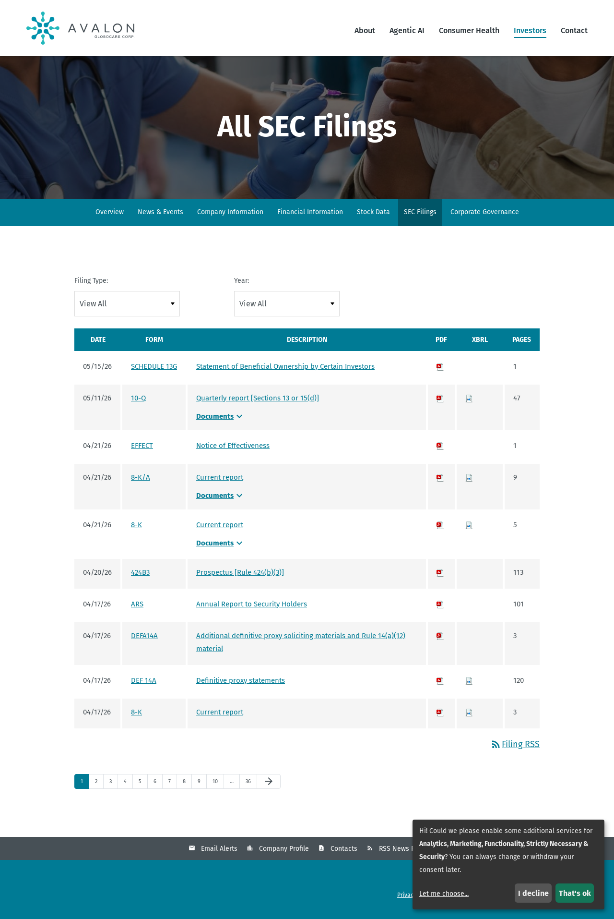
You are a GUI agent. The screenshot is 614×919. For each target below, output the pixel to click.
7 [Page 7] (172, 785)
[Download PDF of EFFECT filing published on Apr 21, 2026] (440, 447)
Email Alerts (219, 850)
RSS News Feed (402, 850)
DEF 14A (143, 681)
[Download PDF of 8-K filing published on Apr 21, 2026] (440, 526)
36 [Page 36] (250, 785)
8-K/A (140, 478)
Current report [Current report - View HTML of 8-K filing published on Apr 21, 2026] (219, 526)
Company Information (230, 213)
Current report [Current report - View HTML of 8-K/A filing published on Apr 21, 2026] (219, 478)
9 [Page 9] (202, 785)
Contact (574, 30)
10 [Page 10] (217, 785)
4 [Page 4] (128, 785)
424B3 (140, 573)
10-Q (138, 399)
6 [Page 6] (158, 785)
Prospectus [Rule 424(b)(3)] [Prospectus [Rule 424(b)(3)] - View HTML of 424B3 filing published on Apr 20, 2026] (240, 573)
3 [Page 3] (113, 785)
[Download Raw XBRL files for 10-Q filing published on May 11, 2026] (469, 399)
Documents (220, 417)
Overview (109, 213)
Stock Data (373, 213)
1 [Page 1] (84, 785)
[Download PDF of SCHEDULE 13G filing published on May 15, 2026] (440, 367)
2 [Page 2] (99, 785)
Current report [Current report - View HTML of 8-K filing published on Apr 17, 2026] (219, 713)
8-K (136, 526)
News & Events (160, 213)
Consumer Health (469, 30)
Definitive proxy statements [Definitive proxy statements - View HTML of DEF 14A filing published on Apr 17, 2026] (240, 681)
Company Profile (284, 850)
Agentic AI (407, 30)
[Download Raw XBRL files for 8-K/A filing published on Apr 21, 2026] (469, 478)
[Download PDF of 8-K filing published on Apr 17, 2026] (440, 713)
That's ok (575, 893)
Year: (241, 282)
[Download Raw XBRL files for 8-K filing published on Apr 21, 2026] (469, 526)
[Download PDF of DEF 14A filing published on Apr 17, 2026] (440, 681)
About (364, 30)
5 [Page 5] (143, 785)
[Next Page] (269, 783)
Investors (530, 30)
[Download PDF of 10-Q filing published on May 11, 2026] (440, 399)
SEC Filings (420, 213)
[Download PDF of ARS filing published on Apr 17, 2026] (440, 605)
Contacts (344, 850)
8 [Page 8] (187, 785)
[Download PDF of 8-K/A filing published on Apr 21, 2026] (440, 478)
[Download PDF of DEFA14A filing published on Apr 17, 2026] (440, 637)
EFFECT (142, 447)
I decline (533, 893)
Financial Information (310, 213)
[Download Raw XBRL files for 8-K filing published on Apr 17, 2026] (469, 713)
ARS (137, 605)
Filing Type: (91, 282)
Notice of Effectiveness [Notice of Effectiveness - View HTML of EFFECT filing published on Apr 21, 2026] (233, 447)
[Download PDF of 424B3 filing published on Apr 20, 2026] (440, 573)
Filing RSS (515, 745)
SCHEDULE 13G (154, 367)
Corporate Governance (484, 213)
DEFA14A (144, 637)
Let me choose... (444, 894)
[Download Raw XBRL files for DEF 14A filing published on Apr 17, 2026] (469, 681)
